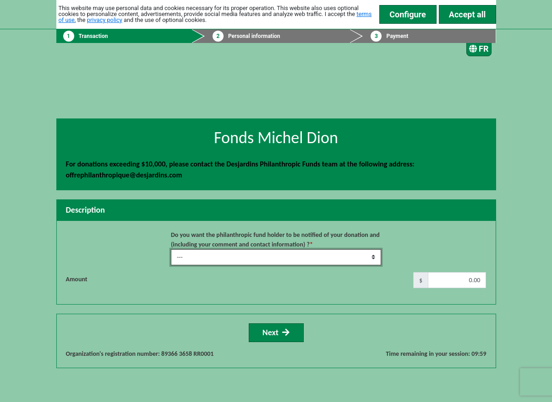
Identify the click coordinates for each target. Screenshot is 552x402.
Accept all (467, 14)
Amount (76, 279)
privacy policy (104, 19)
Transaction (93, 36)
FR (479, 49)
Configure (407, 14)
